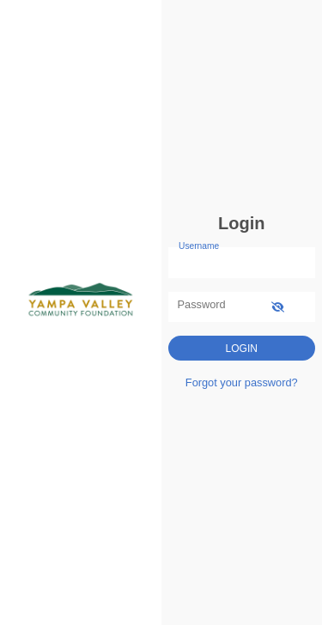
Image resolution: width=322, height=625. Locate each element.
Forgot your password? (241, 382)
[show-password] (278, 307)
